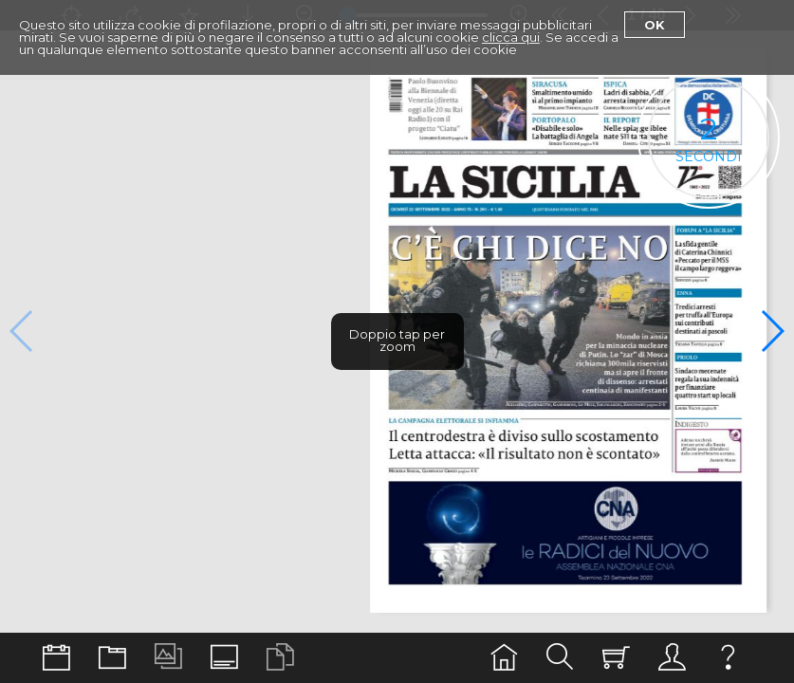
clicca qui (511, 37)
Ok (654, 24)
